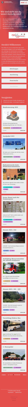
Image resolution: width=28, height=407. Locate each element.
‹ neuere (3, 375)
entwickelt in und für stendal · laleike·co (14, 399)
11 (14, 375)
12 (15, 375)
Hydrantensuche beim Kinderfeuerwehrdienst (11, 165)
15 (19, 375)
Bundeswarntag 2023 (10, 107)
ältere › (25, 375)
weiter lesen (22, 130)
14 (18, 375)
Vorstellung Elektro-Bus (12, 318)
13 (17, 375)
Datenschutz (18, 392)
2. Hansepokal (8, 347)
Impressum (11, 392)
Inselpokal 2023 (8, 136)
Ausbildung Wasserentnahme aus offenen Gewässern (13, 259)
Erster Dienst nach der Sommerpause (11, 198)
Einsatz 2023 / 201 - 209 (11, 289)
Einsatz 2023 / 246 (9, 230)
